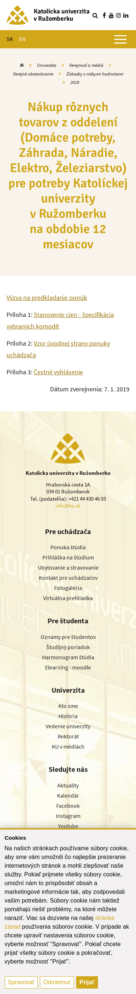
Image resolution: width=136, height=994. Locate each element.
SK (10, 38)
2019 (74, 82)
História (68, 716)
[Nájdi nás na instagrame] (118, 15)
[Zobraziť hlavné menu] (120, 39)
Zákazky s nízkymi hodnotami (94, 74)
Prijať (87, 982)
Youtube (68, 826)
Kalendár (68, 795)
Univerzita (46, 65)
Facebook (68, 805)
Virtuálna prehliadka (68, 598)
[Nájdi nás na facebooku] (104, 15)
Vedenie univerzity (68, 726)
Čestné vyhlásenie (58, 372)
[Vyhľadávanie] (95, 15)
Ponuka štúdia (68, 547)
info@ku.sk (68, 505)
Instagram (68, 815)
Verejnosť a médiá (86, 65)
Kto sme (68, 705)
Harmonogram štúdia (68, 657)
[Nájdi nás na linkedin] (125, 15)
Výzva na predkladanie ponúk (47, 297)
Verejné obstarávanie (33, 74)
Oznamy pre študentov (68, 636)
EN (22, 38)
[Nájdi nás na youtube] (111, 15)
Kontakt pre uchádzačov (68, 577)
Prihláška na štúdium (68, 557)
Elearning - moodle (68, 667)
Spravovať (21, 982)
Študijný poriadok (68, 647)
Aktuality (68, 785)
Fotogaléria (68, 587)
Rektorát (68, 736)
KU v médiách (68, 746)
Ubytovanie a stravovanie (68, 567)
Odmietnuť (56, 982)
